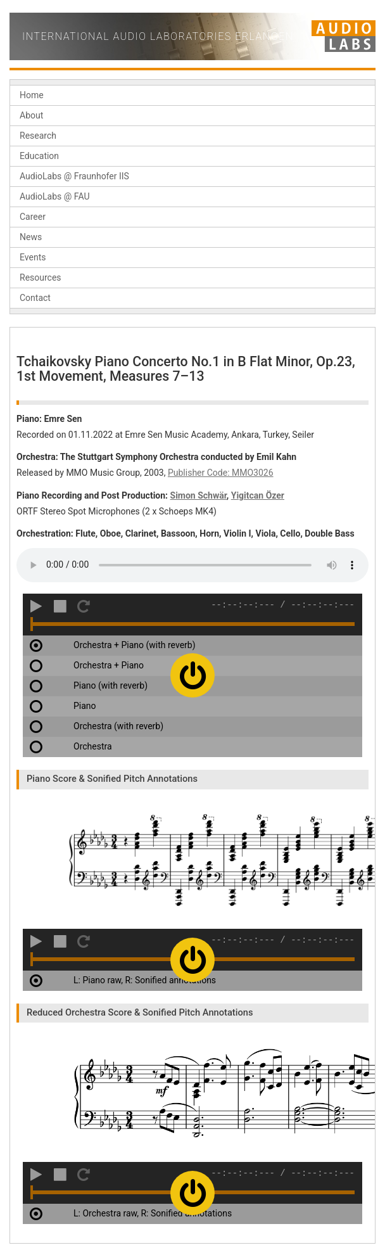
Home (32, 95)
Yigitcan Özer (257, 495)
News (31, 237)
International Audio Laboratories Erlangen (158, 36)
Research (38, 136)
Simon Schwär (198, 495)
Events (33, 257)
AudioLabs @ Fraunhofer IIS (74, 176)
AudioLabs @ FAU (55, 196)
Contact (35, 298)
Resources (40, 277)
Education (39, 156)
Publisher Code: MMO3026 (221, 473)
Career (33, 217)
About (31, 115)
